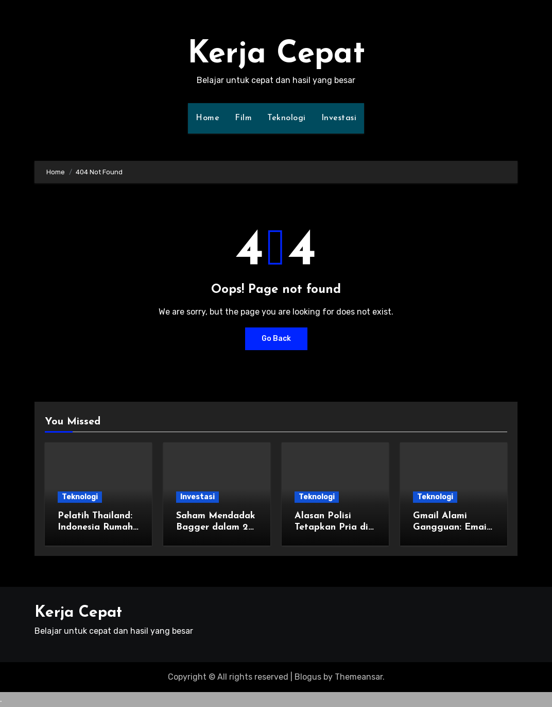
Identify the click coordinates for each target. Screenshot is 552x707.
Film (243, 118)
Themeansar (359, 677)
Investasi (339, 118)
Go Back (276, 338)
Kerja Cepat (276, 54)
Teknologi (286, 118)
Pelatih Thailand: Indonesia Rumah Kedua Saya (95, 527)
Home (207, 118)
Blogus (308, 677)
